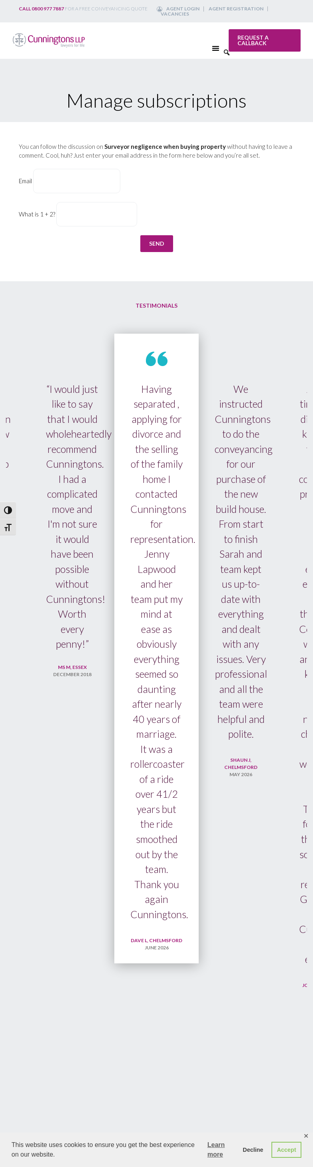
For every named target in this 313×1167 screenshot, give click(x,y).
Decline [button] (253, 1150)
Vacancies (175, 14)
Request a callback (253, 40)
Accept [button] (286, 1150)
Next (293, 748)
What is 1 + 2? (37, 214)
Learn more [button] (216, 1149)
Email (25, 180)
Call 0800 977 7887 (41, 9)
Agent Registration (236, 9)
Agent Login (182, 9)
